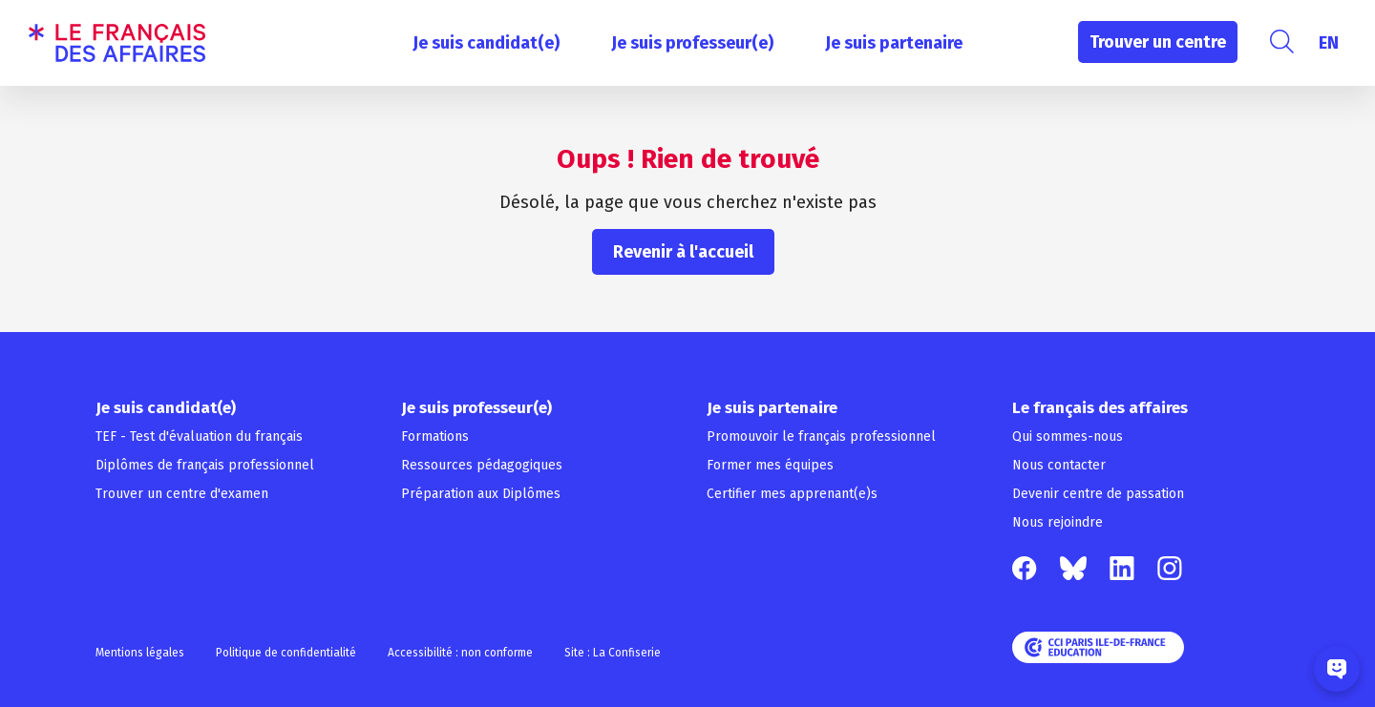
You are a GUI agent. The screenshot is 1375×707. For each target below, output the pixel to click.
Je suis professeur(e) (692, 42)
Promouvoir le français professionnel (821, 436)
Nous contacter (1059, 465)
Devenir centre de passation (1098, 494)
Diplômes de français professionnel (204, 465)
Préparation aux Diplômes (481, 494)
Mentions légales (139, 652)
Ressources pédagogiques (481, 465)
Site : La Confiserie (612, 652)
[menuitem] (1328, 43)
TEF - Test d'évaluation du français (199, 436)
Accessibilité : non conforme (460, 652)
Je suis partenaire (893, 42)
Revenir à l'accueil (683, 251)
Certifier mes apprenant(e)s (792, 494)
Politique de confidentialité (286, 652)
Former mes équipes (770, 465)
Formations (435, 436)
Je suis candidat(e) (486, 42)
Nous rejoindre (1057, 522)
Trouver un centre (1157, 41)
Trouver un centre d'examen (181, 494)
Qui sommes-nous (1067, 436)
